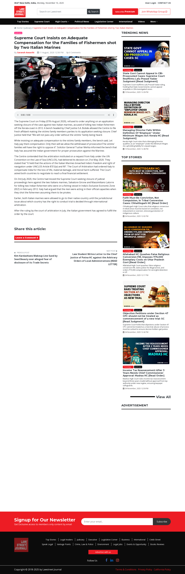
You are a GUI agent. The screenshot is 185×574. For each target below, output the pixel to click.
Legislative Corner (109, 539)
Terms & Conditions (125, 569)
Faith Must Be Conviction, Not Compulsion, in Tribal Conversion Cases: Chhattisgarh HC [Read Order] (145, 200)
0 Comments (73, 52)
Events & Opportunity (136, 544)
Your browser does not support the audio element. (65, 115)
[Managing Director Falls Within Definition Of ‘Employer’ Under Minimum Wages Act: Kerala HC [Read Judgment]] (146, 111)
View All (163, 397)
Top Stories (51, 539)
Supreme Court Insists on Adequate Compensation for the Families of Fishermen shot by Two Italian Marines (83, 28)
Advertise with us (103, 552)
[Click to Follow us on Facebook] (106, 560)
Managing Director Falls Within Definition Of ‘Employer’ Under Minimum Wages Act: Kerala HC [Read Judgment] (146, 134)
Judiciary (28, 28)
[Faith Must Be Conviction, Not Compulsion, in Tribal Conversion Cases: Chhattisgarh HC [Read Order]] (146, 178)
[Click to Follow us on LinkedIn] (111, 560)
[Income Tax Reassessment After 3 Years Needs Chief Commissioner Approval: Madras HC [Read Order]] (146, 351)
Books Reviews (157, 544)
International (139, 539)
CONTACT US (164, 3)
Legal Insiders (66, 539)
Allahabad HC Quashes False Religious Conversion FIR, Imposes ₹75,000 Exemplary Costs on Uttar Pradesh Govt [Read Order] (146, 258)
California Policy (162, 569)
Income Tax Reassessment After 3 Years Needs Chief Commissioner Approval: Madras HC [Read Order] (143, 373)
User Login (150, 3)
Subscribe (125, 11)
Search (93, 11)
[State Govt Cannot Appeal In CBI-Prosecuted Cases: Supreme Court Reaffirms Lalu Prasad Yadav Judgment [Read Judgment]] (146, 54)
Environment (103, 544)
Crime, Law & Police (84, 544)
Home (18, 28)
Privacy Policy (145, 569)
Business (126, 539)
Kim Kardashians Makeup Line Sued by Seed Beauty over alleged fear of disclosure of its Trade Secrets (35, 259)
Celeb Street (155, 539)
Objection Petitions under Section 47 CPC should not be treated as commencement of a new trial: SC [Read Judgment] (145, 317)
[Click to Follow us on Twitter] (101, 560)
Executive (92, 539)
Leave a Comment (27, 237)
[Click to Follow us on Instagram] (117, 560)
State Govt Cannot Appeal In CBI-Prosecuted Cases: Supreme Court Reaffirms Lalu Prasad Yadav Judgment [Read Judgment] (144, 77)
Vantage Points (64, 544)
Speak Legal (47, 544)
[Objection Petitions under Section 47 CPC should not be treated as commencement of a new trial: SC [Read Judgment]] (146, 294)
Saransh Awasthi (25, 52)
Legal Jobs (118, 544)
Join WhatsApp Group (154, 11)
